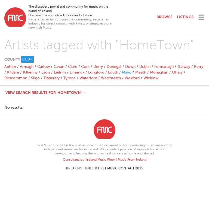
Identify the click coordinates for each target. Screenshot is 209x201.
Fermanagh (164, 67)
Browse (164, 17)
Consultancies (73, 160)
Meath (140, 72)
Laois (45, 72)
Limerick (77, 72)
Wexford (132, 78)
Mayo (126, 72)
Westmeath (111, 78)
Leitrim (60, 72)
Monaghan (159, 72)
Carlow (43, 67)
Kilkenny (30, 72)
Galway (183, 67)
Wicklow (150, 78)
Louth (113, 72)
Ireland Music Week (100, 160)
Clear (27, 59)
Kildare (13, 72)
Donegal (114, 67)
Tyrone (69, 78)
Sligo (35, 78)
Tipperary (52, 78)
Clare (72, 67)
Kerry (198, 67)
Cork (85, 67)
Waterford (88, 78)
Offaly (177, 72)
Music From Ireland (132, 160)
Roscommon (15, 78)
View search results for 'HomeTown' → (45, 92)
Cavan (59, 67)
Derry (98, 67)
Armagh (26, 67)
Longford (96, 72)
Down (130, 67)
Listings (185, 17)
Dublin (144, 67)
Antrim (10, 67)
